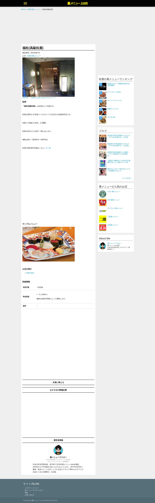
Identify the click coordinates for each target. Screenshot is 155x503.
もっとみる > (126, 178)
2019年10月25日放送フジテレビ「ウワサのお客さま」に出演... (118, 136)
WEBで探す (30, 273)
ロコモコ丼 (111, 117)
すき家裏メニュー (113, 200)
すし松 (48, 148)
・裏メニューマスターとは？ (33, 490)
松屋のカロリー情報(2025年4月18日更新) (118, 84)
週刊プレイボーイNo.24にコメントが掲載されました (119, 170)
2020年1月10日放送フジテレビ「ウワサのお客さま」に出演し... (118, 145)
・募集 (25, 493)
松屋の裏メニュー (34, 56)
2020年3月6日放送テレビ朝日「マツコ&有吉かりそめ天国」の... (118, 154)
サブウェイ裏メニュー (115, 208)
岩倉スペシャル (112, 109)
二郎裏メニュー (112, 217)
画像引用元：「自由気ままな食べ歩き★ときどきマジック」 (39, 97)
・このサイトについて (31, 488)
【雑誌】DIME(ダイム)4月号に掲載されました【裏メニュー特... (118, 161)
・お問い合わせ (28, 495)
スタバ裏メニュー (113, 191)
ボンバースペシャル (114, 100)
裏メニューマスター (114, 243)
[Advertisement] (78, 27)
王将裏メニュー (112, 225)
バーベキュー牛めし (114, 92)
